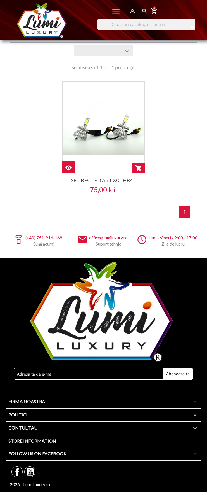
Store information (32, 441)
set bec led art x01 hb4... (103, 180)
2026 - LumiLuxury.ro (30, 484)
